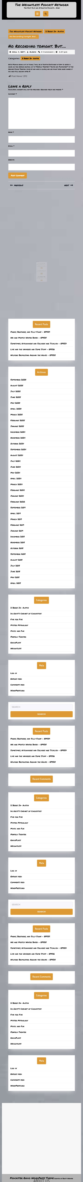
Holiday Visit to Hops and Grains (41, 262)
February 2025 (17, 420)
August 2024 (16, 455)
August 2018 (16, 559)
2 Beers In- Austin (54, 31)
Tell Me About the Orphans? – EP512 (41, 267)
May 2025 (15, 402)
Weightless (15, 648)
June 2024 (15, 466)
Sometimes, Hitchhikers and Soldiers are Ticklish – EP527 (38, 343)
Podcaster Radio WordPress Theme (32, 1178)
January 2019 (16, 530)
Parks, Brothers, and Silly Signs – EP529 (30, 331)
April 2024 (15, 478)
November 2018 (17, 542)
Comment (12, 94)
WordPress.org (17, 690)
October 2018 (16, 548)
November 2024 (17, 437)
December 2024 (17, 432)
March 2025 (16, 414)
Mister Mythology (19, 625)
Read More (41, 265)
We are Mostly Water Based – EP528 (28, 337)
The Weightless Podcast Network (42, 4)
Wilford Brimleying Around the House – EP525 (33, 355)
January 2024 (17, 495)
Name (11, 132)
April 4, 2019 (18, 52)
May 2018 (14, 577)
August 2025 (16, 385)
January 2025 (17, 426)
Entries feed (16, 678)
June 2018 (15, 571)
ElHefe (33, 52)
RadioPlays (15, 642)
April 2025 (15, 408)
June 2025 (15, 397)
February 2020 (17, 501)
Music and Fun (17, 631)
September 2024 (18, 449)
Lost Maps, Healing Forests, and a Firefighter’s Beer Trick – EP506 (41, 271)
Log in (13, 673)
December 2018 (17, 536)
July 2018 (15, 565)
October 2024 (17, 443)
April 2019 (15, 513)
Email (11, 146)
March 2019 (16, 519)
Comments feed (17, 684)
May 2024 (15, 472)
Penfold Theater (18, 636)
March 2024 (16, 484)
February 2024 (17, 490)
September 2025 (18, 379)
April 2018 (15, 583)
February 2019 (17, 525)
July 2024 (15, 461)
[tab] (37, 13)
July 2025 (15, 391)
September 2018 (17, 554)
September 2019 (17, 507)
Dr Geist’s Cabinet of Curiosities (25, 613)
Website (11, 160)
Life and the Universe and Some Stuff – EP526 (32, 349)
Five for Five (16, 619)
